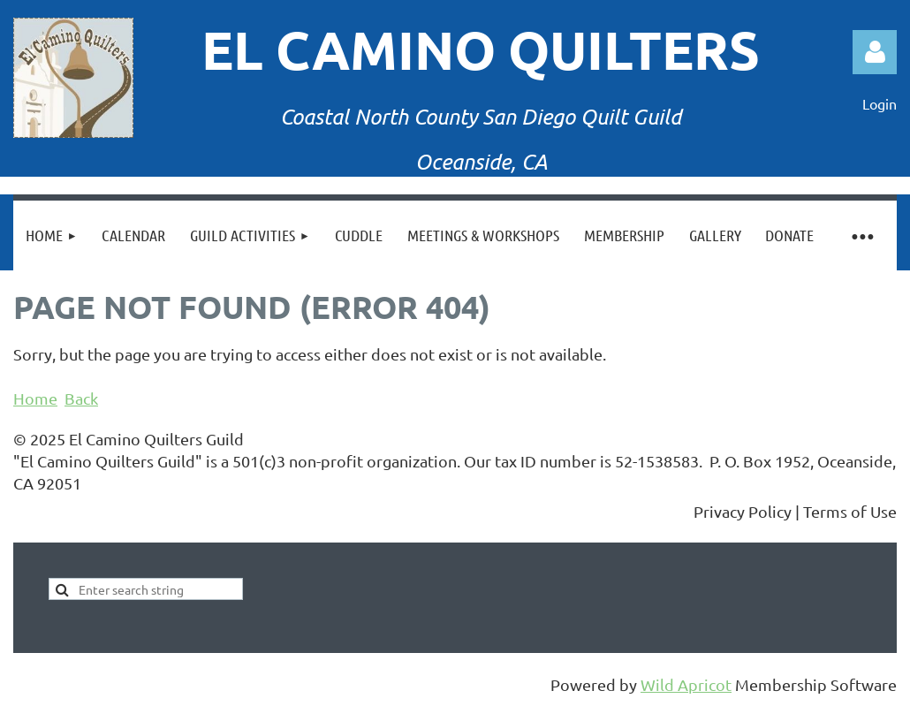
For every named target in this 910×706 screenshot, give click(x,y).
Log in (875, 52)
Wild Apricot (686, 684)
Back (81, 398)
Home (35, 398)
